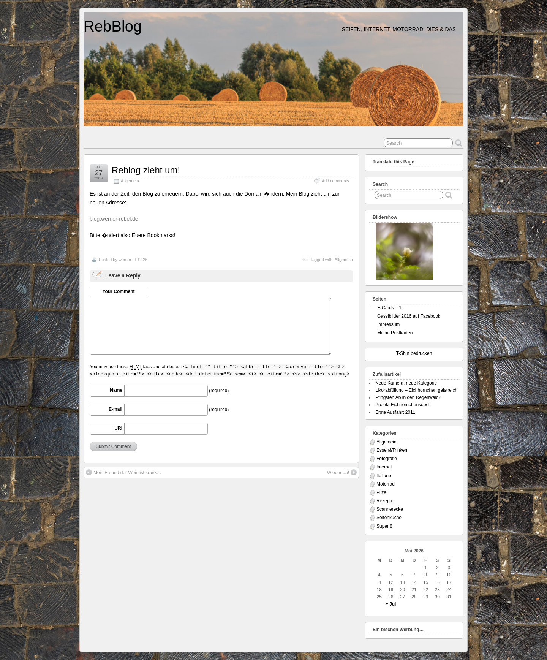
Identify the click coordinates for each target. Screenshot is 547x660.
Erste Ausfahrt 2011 (395, 412)
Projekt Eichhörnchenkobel (402, 404)
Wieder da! (342, 472)
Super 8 (384, 526)
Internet (384, 467)
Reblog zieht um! (146, 170)
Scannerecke (389, 509)
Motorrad (385, 484)
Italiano (383, 475)
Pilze (381, 492)
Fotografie (386, 458)
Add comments (335, 181)
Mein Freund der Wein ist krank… (123, 472)
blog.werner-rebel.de (114, 219)
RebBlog (113, 26)
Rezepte (385, 500)
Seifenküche (389, 517)
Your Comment (118, 291)
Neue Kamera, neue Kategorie (406, 383)
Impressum (388, 324)
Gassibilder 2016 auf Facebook (408, 316)
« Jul (391, 604)
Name (116, 390)
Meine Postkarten (395, 333)
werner (125, 259)
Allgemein (130, 181)
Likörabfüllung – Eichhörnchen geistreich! (416, 390)
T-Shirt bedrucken (414, 353)
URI (118, 428)
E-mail (115, 409)
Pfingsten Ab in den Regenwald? (408, 397)
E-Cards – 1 (389, 307)
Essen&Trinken (391, 450)
